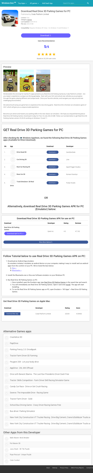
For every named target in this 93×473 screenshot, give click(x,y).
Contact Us (89, 468)
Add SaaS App (47, 3)
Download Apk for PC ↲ (15, 233)
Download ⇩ (45, 35)
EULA (48, 468)
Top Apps (22, 3)
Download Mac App (12, 314)
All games (34, 3)
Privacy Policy (64, 468)
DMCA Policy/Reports (77, 468)
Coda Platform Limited (40, 14)
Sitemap (54, 468)
